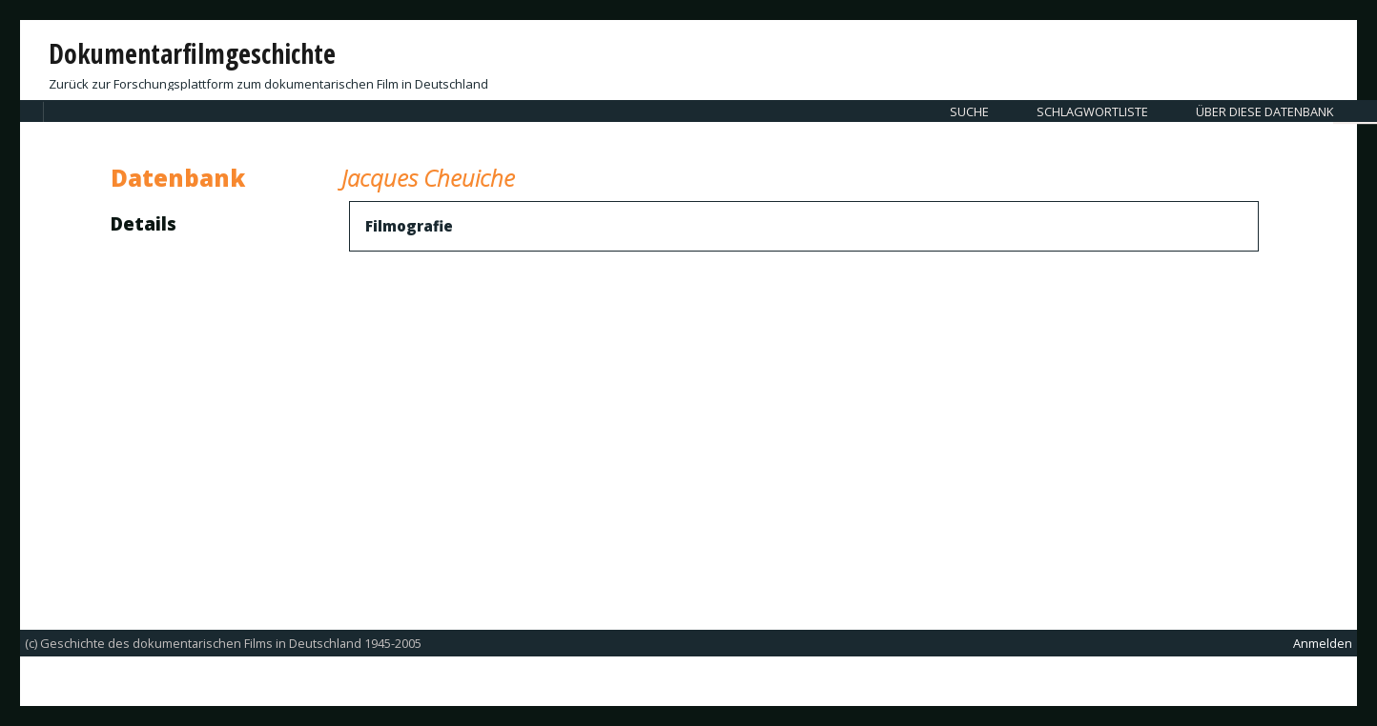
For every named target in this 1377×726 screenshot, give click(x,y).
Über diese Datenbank (1264, 111)
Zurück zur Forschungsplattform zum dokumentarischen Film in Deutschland (268, 83)
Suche (969, 111)
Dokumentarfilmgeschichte (192, 53)
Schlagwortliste (1092, 111)
